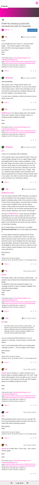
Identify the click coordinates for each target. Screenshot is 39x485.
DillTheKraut (9, 78)
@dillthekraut (6, 113)
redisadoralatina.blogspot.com (21, 58)
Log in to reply (32, 30)
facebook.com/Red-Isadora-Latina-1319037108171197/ (20, 61)
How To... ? (8, 30)
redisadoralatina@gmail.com (9, 59)
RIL (6, 37)
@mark (4, 274)
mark (7, 189)
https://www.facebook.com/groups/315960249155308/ (20, 63)
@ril (3, 151)
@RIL (12, 193)
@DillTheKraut (13, 214)
